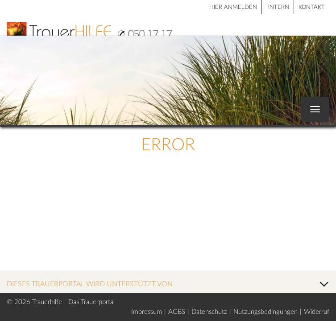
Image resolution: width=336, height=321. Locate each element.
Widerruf (316, 312)
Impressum (146, 312)
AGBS (176, 312)
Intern (278, 7)
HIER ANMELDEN (233, 7)
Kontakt (312, 7)
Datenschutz (209, 312)
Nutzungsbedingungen (265, 312)
